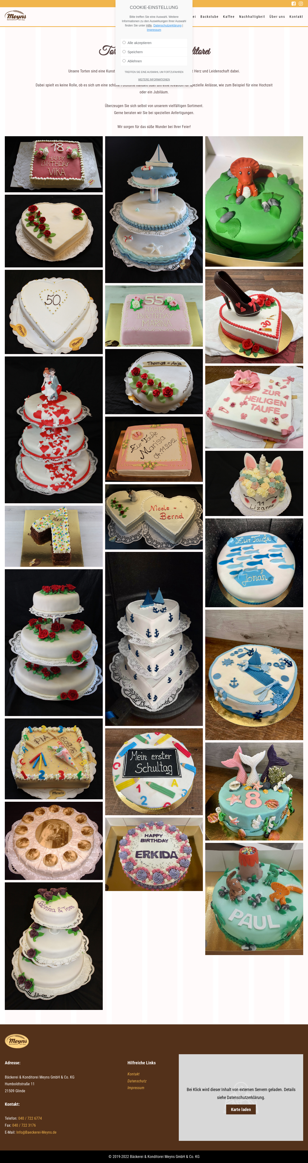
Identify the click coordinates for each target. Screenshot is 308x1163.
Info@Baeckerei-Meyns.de (36, 1132)
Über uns (277, 17)
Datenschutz (137, 1081)
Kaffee (229, 17)
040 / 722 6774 (30, 1118)
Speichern (132, 52)
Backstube (209, 17)
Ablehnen (132, 61)
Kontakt (296, 17)
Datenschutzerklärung (167, 25)
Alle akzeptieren (137, 43)
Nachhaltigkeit (252, 17)
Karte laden (241, 1109)
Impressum (136, 1087)
